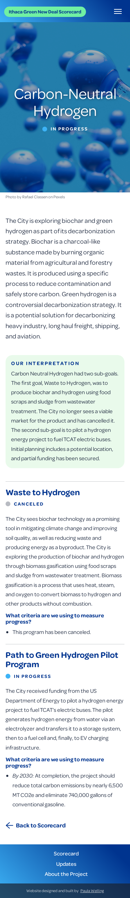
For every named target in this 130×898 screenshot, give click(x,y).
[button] (118, 11)
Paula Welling (92, 890)
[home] (45, 11)
